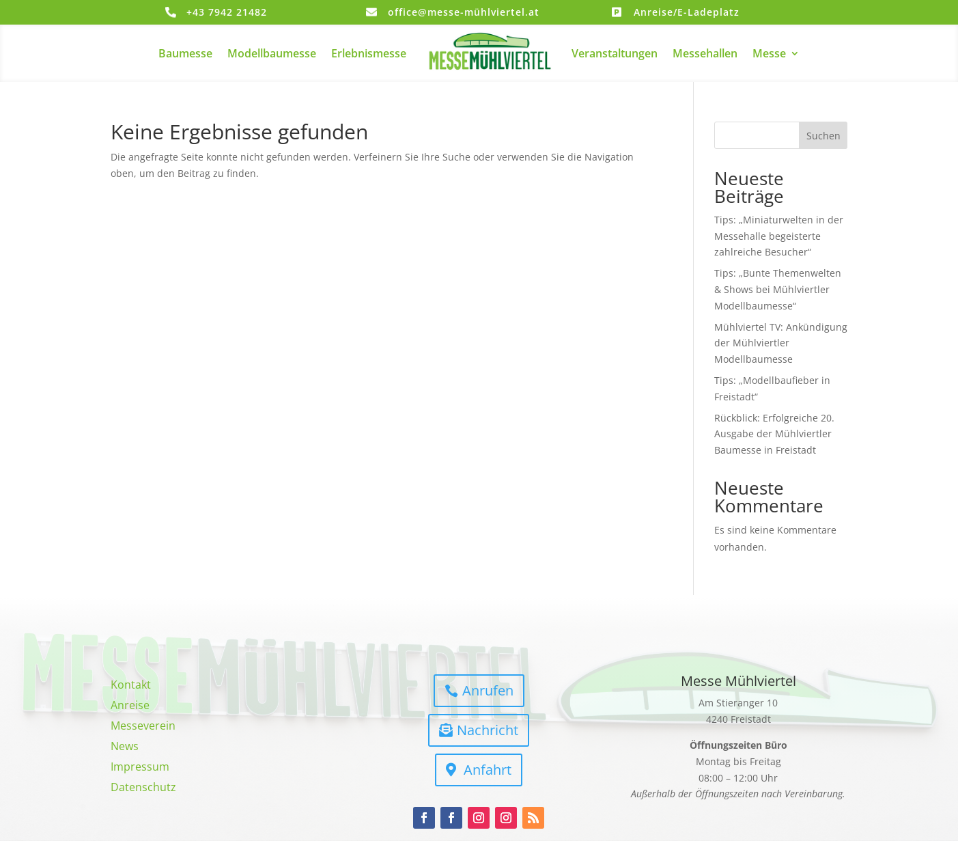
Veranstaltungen (615, 53)
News (125, 747)
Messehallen (705, 53)
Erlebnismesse (368, 53)
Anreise (130, 706)
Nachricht (487, 730)
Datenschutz (143, 788)
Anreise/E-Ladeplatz (686, 11)
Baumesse (185, 53)
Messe (769, 53)
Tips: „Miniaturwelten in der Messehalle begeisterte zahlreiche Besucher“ (778, 236)
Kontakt (131, 686)
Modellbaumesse (271, 53)
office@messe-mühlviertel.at (463, 11)
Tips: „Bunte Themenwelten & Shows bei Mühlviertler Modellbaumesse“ (777, 289)
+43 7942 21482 (226, 11)
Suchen (823, 135)
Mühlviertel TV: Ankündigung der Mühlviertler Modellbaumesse (780, 343)
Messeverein (143, 727)
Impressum (140, 768)
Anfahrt (487, 769)
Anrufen (487, 690)
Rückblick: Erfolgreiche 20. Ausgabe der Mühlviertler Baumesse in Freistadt (774, 434)
